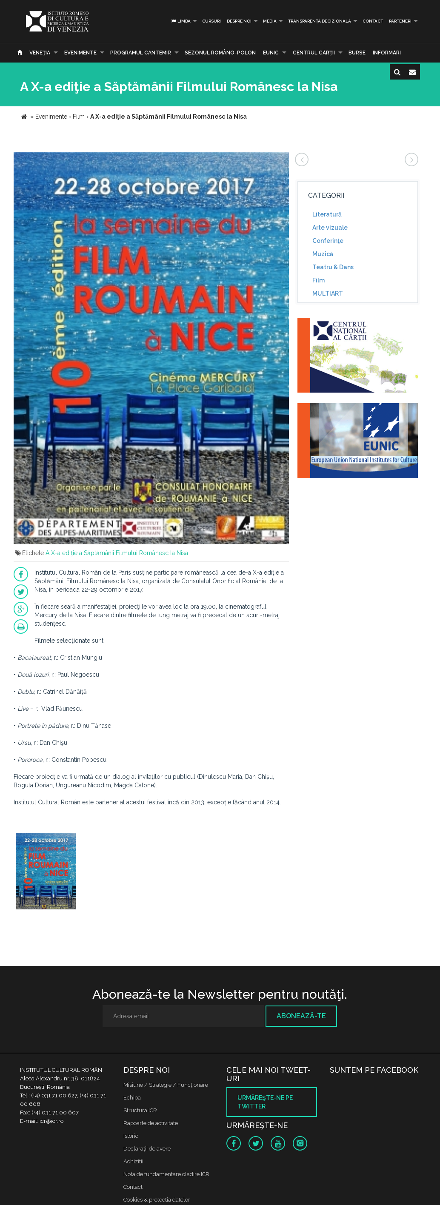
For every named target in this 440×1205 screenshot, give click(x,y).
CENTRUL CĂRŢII (314, 53)
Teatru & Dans (333, 267)
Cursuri (211, 21)
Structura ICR (140, 1110)
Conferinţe (327, 240)
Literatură (327, 214)
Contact (373, 21)
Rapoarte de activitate (150, 1123)
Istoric (130, 1136)
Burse (357, 53)
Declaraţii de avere (147, 1148)
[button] (281, 160)
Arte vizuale (330, 227)
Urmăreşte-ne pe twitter (265, 1102)
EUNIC (271, 53)
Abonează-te (301, 1016)
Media (270, 21)
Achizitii (133, 1161)
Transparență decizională (319, 21)
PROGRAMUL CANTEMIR (140, 53)
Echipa (132, 1097)
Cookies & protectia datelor (156, 1199)
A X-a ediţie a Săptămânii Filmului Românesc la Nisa (117, 553)
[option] (46, 872)
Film (318, 280)
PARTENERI (400, 21)
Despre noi (239, 21)
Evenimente (80, 53)
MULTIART (327, 293)
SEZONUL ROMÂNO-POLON (220, 53)
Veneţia (39, 53)
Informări (387, 53)
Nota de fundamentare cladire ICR (166, 1174)
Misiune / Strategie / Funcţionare (165, 1085)
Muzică (322, 254)
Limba (181, 21)
